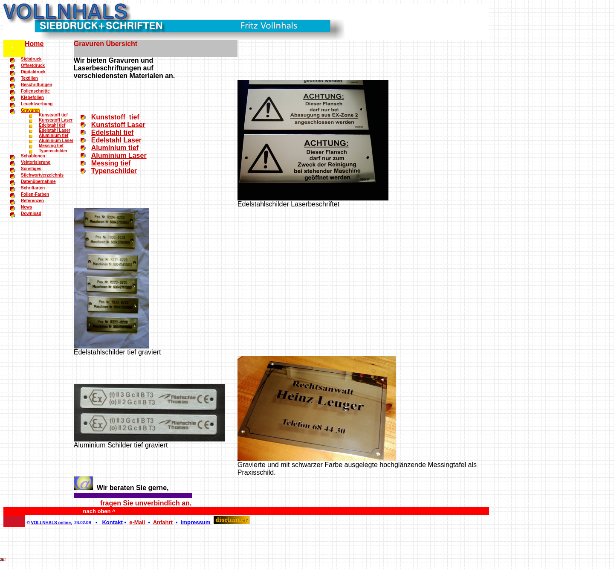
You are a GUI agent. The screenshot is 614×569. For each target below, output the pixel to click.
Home (34, 43)
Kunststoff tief (53, 115)
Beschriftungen (36, 84)
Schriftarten (33, 188)
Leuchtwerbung (36, 104)
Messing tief (51, 145)
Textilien (29, 78)
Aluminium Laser (56, 140)
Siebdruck (31, 59)
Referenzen (32, 200)
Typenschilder (53, 150)
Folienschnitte (35, 91)
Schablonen (33, 156)
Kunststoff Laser (55, 120)
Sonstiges (31, 168)
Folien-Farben (35, 194)
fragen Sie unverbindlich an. (145, 503)
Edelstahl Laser (54, 130)
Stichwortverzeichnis (42, 175)
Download (31, 213)
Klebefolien (32, 97)
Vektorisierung (35, 162)
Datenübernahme (38, 181)
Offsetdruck (33, 65)
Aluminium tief (53, 135)
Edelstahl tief (52, 125)
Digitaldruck (33, 72)
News (26, 207)
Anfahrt (163, 522)
